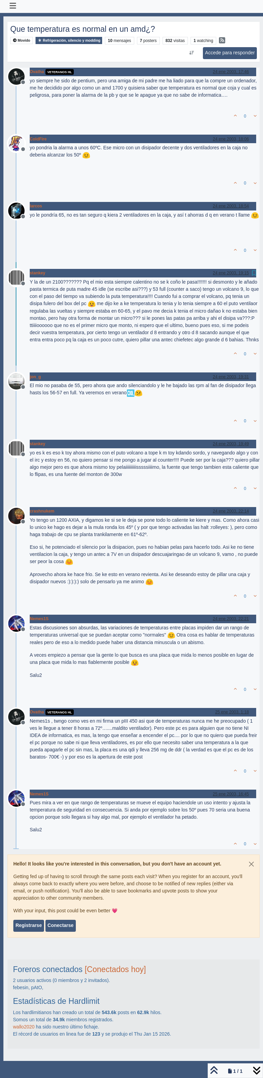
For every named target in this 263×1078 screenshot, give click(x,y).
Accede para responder (230, 52)
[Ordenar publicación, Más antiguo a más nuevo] (191, 53)
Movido (21, 40)
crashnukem (42, 511)
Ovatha (37, 71)
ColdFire (38, 139)
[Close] (251, 864)
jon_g (35, 376)
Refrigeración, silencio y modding (68, 40)
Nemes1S (39, 618)
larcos (36, 206)
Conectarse (60, 925)
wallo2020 (23, 1026)
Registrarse (28, 925)
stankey (37, 273)
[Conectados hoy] (115, 969)
